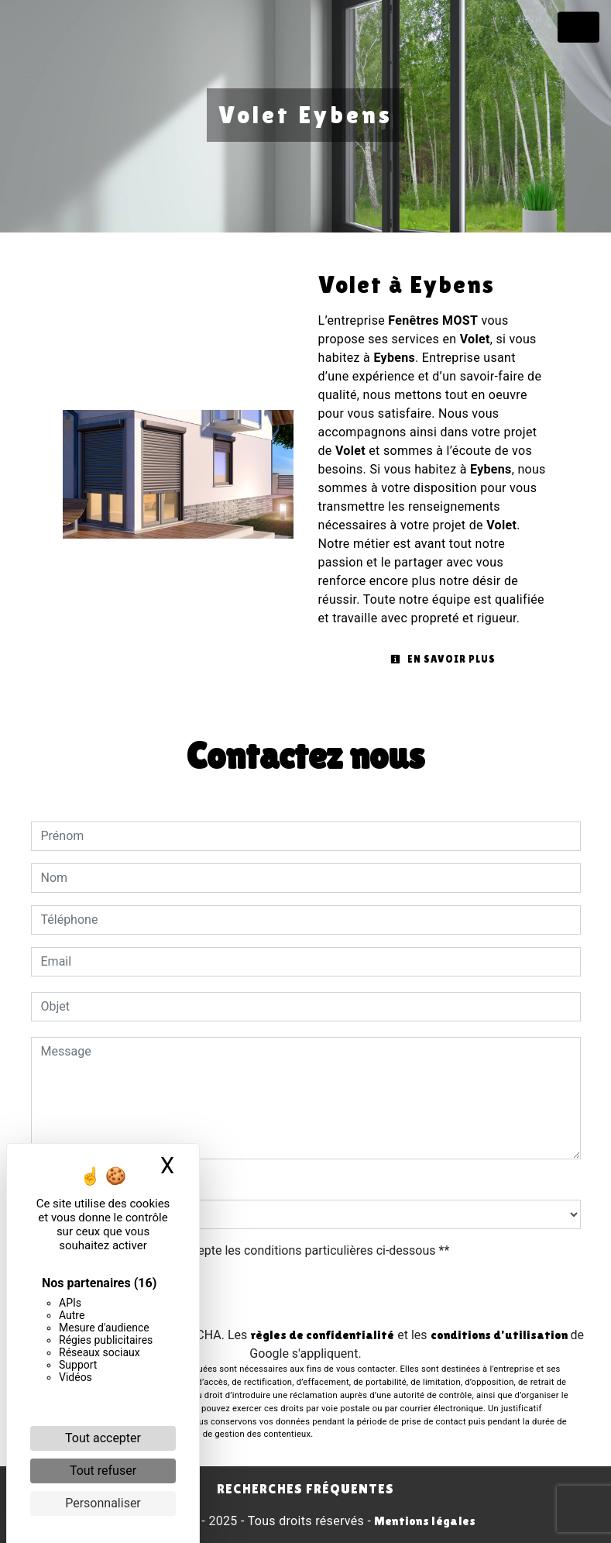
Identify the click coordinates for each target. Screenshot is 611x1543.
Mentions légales (423, 1521)
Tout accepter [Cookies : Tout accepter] (103, 1438)
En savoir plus (443, 659)
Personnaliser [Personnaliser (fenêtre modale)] (103, 1503)
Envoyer (306, 1294)
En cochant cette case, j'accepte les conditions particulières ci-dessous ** (248, 1250)
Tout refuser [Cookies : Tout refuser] (103, 1470)
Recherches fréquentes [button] (305, 1489)
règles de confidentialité (322, 1335)
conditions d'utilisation (499, 1335)
